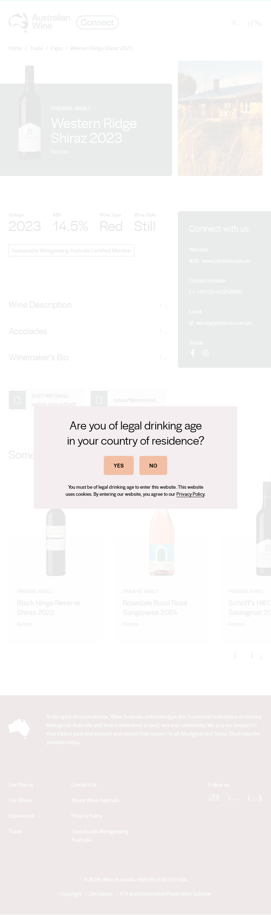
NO (153, 465)
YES (119, 465)
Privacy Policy (190, 493)
